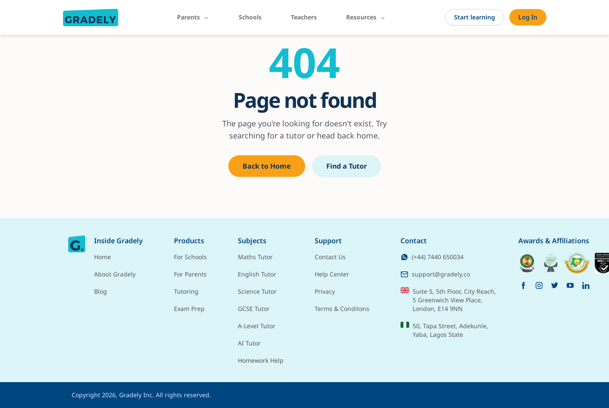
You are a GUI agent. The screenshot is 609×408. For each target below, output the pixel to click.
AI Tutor (249, 343)
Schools (250, 17)
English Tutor (257, 274)
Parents (193, 17)
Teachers (304, 17)
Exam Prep (189, 308)
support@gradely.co (435, 274)
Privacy (325, 291)
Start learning (474, 17)
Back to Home (267, 166)
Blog (100, 291)
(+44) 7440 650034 (432, 257)
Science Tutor (257, 291)
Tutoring (186, 291)
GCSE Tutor (254, 308)
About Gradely (115, 274)
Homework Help (261, 360)
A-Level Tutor (256, 326)
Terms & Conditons (342, 308)
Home (102, 257)
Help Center (332, 274)
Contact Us (330, 257)
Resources (366, 17)
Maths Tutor (255, 257)
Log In (527, 17)
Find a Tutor (346, 166)
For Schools (190, 257)
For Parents (190, 274)
